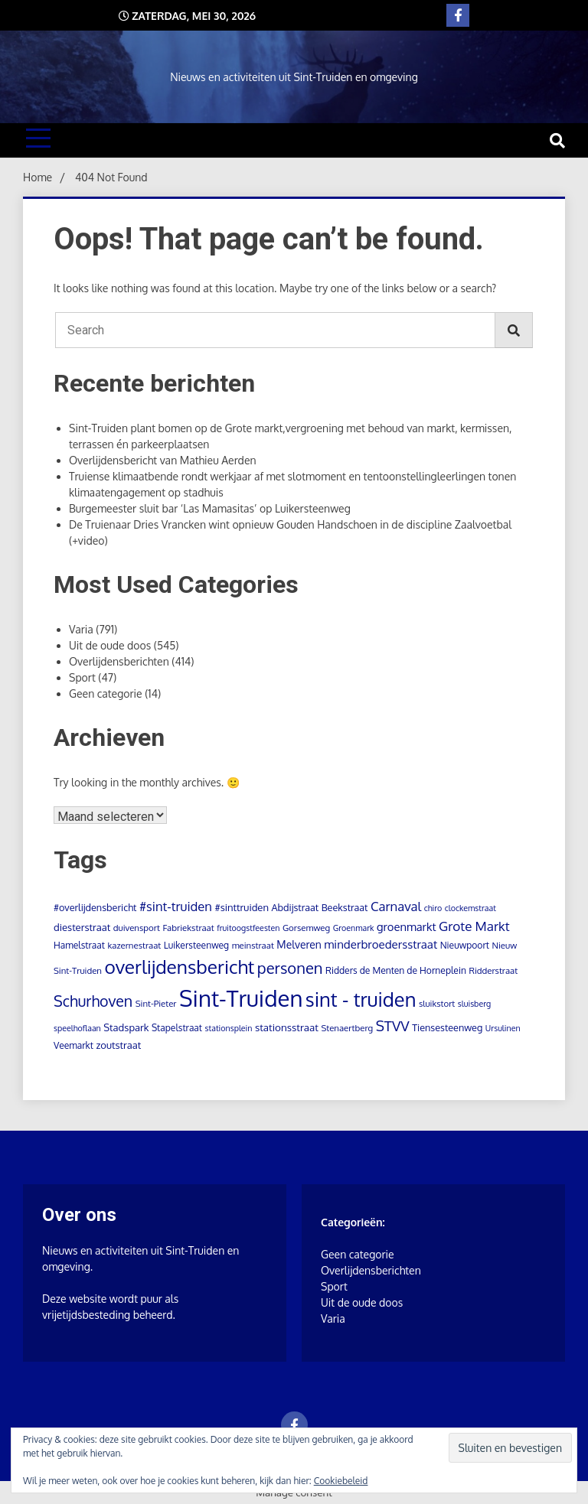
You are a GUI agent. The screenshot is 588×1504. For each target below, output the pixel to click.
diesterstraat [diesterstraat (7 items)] (82, 927)
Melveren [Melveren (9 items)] (298, 944)
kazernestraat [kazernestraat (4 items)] (134, 945)
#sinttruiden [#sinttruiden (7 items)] (241, 907)
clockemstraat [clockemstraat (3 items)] (470, 908)
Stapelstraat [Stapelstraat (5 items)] (177, 1028)
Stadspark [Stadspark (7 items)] (126, 1027)
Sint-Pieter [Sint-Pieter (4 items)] (156, 1003)
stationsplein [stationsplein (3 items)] (229, 1028)
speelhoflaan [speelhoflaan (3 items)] (77, 1028)
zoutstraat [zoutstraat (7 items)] (118, 1045)
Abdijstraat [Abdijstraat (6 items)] (294, 907)
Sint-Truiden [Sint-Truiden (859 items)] (240, 998)
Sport (82, 677)
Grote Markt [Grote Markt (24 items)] (474, 925)
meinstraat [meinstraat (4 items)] (253, 945)
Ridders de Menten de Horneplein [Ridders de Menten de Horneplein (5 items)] (395, 970)
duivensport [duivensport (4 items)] (136, 927)
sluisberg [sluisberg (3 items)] (474, 1003)
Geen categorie (105, 693)
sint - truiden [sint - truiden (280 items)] (360, 999)
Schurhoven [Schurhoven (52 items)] (93, 1001)
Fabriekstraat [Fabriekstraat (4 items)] (188, 927)
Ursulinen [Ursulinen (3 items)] (503, 1028)
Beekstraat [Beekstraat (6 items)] (345, 907)
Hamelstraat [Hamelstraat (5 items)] (79, 945)
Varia (81, 629)
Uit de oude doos (110, 645)
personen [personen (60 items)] (290, 968)
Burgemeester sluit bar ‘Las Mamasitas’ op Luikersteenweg (210, 508)
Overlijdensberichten (119, 661)
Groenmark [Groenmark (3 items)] (353, 928)
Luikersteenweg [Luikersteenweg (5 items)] (196, 945)
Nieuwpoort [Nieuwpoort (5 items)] (464, 945)
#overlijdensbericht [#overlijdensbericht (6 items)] (95, 907)
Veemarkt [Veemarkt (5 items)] (73, 1045)
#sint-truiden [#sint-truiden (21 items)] (175, 906)
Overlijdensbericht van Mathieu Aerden (162, 460)
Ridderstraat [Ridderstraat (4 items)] (493, 970)
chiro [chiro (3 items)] (433, 908)
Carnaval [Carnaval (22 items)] (396, 906)
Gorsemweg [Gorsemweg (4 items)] (306, 927)
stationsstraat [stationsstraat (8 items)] (286, 1027)
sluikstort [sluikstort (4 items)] (437, 1003)
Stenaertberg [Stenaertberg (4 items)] (347, 1028)
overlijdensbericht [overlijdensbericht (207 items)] (180, 966)
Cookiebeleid (341, 1480)
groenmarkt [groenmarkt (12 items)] (406, 926)
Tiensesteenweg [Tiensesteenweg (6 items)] (447, 1027)
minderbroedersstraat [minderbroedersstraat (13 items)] (380, 944)
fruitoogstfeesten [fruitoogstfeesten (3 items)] (248, 928)
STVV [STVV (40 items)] (393, 1025)
